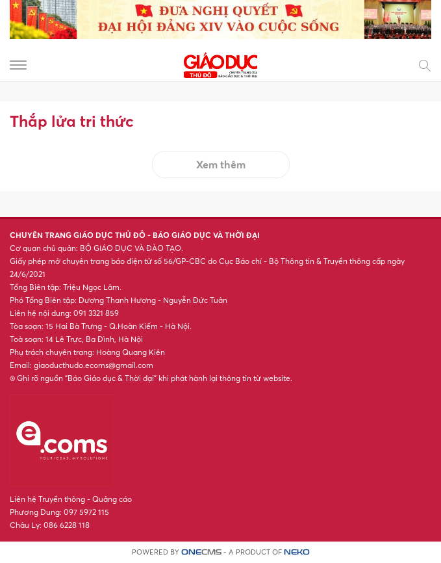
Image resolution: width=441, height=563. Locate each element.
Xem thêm (221, 164)
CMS (201, 552)
